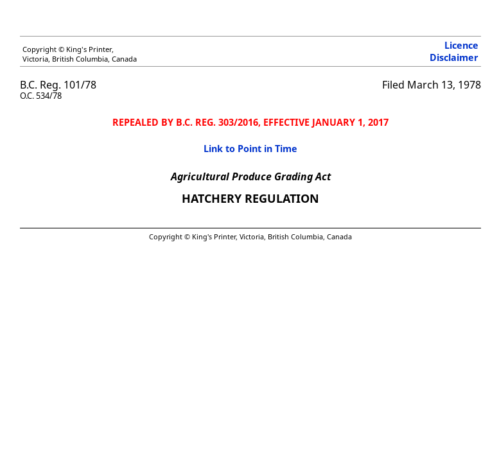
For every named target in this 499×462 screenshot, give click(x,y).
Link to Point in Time (250, 148)
